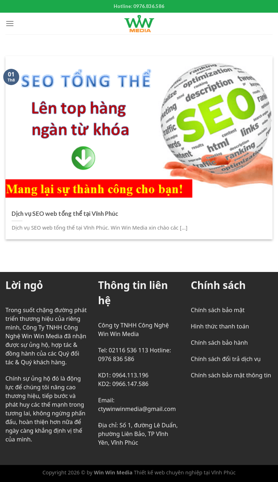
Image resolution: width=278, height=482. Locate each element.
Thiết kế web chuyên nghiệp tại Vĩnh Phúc (184, 472)
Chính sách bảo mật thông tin (231, 375)
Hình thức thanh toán (220, 326)
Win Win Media (113, 472)
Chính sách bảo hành (219, 343)
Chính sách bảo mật (218, 310)
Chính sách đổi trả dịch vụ (226, 359)
